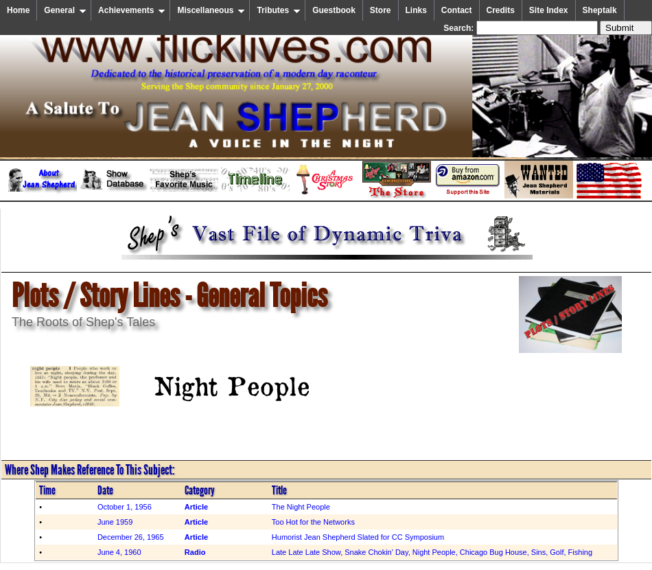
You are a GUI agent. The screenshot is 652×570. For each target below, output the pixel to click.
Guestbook (334, 10)
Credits (501, 10)
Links (416, 10)
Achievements (131, 10)
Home (18, 10)
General (65, 10)
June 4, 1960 (119, 552)
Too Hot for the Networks (313, 522)
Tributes (279, 10)
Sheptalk (600, 10)
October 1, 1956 (124, 507)
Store (380, 10)
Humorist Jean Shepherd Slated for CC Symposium (358, 537)
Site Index (548, 10)
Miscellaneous (211, 10)
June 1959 (114, 522)
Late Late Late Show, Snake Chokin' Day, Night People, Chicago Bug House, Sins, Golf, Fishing (432, 552)
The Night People (301, 507)
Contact (456, 10)
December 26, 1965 (130, 537)
